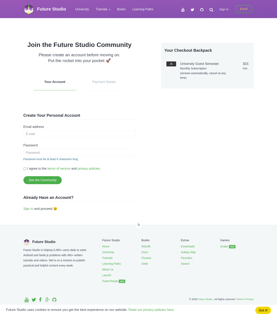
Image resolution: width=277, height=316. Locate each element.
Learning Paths (142, 9)
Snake (227, 246)
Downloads (188, 246)
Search (185, 263)
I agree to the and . (62, 168)
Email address (33, 126)
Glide (144, 263)
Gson (144, 252)
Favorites (186, 258)
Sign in (223, 9)
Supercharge (113, 281)
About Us (108, 269)
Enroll (243, 9)
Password (30, 145)
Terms (240, 299)
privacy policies (89, 168)
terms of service (58, 168)
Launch (106, 275)
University (82, 9)
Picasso (146, 258)
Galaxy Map (188, 252)
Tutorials (107, 258)
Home (105, 246)
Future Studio (205, 299)
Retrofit (145, 246)
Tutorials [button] (103, 9)
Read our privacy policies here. (152, 310)
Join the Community (43, 180)
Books (121, 9)
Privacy (250, 299)
